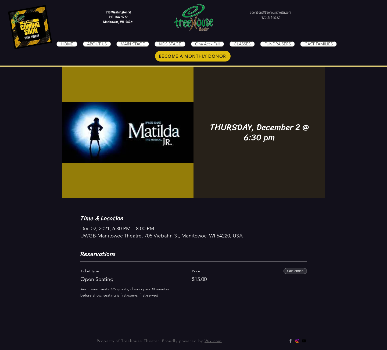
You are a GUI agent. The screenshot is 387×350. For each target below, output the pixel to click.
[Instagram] (297, 340)
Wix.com (213, 340)
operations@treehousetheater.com (270, 12)
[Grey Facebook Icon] (290, 340)
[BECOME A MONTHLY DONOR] (193, 56)
